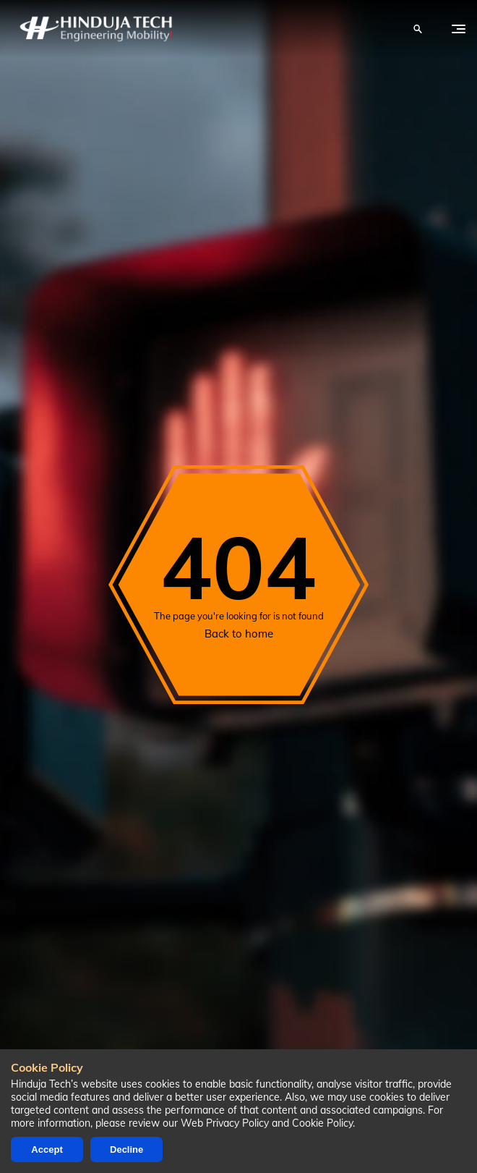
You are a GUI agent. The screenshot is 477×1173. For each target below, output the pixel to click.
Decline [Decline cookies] (126, 1149)
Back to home (239, 633)
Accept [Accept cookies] (46, 1149)
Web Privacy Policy (225, 1123)
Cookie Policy (322, 1123)
